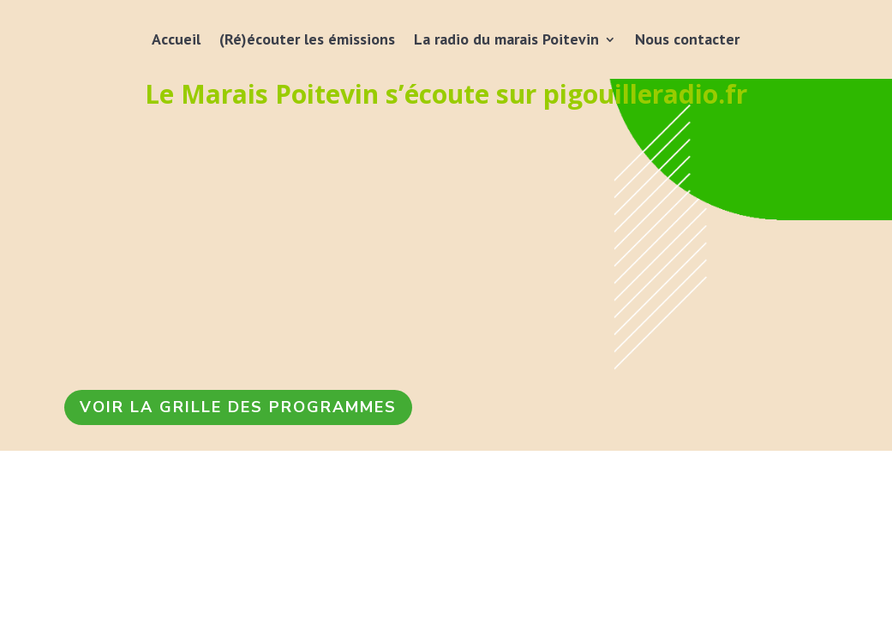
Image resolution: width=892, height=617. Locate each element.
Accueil (176, 39)
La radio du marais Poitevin (506, 39)
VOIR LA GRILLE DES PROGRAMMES (238, 407)
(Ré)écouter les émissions (307, 39)
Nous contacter (687, 39)
